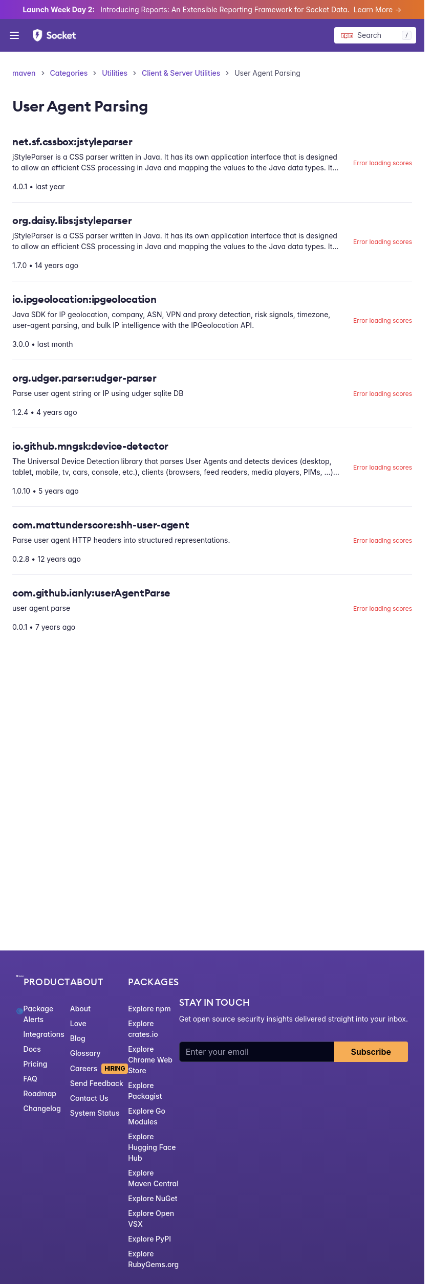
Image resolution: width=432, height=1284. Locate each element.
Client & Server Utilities (181, 73)
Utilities (114, 73)
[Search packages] (375, 35)
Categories (69, 73)
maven (24, 73)
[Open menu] (14, 35)
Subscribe (371, 1052)
